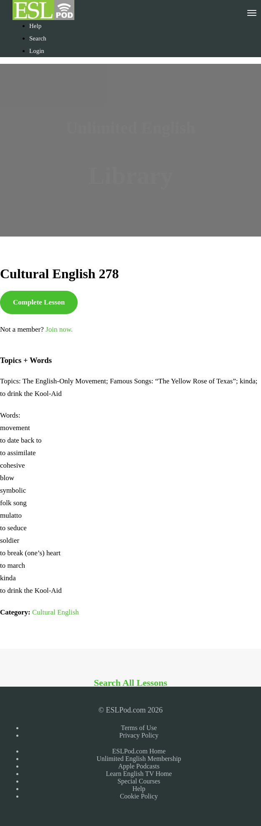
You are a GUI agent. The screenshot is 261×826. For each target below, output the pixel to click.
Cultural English (55, 612)
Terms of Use (139, 727)
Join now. (59, 329)
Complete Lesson (39, 302)
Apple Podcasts (139, 766)
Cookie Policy (139, 796)
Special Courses (138, 781)
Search (37, 38)
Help (35, 26)
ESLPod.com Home (139, 751)
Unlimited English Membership (138, 758)
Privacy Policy (139, 735)
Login (36, 51)
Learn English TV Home (139, 773)
